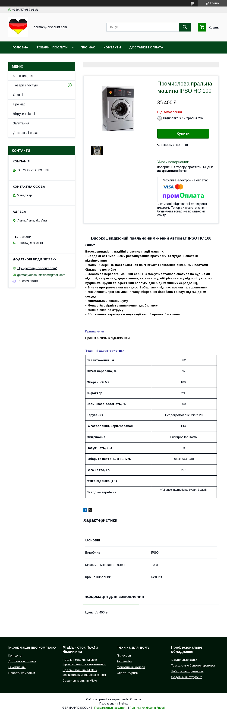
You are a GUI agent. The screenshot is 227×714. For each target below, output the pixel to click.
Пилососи (124, 655)
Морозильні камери (131, 667)
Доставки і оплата (146, 47)
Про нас (88, 47)
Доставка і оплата (27, 133)
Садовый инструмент (186, 677)
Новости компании (21, 673)
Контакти (112, 47)
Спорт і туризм (127, 673)
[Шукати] (185, 27)
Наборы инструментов (187, 671)
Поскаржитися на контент (110, 707)
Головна (20, 47)
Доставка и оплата (22, 661)
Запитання (21, 123)
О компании (16, 667)
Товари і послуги (52, 47)
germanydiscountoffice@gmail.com (41, 274)
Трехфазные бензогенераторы (193, 665)
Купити (183, 134)
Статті (18, 95)
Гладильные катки (184, 659)
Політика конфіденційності (147, 707)
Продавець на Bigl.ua (113, 703)
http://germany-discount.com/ (37, 268)
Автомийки (124, 661)
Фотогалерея (23, 76)
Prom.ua (135, 699)
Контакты (15, 655)
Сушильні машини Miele (80, 680)
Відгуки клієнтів (24, 114)
